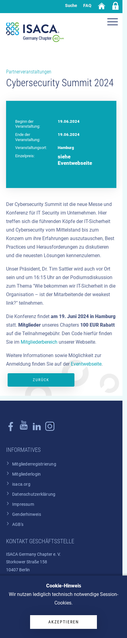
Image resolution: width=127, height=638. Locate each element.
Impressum (23, 504)
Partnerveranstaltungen (28, 72)
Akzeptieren (63, 621)
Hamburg (66, 147)
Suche (71, 5)
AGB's (17, 524)
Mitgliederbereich (39, 342)
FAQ (87, 5)
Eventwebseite (86, 364)
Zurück (41, 379)
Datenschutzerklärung (33, 494)
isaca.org (21, 484)
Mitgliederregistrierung (34, 464)
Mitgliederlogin (26, 474)
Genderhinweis (26, 514)
